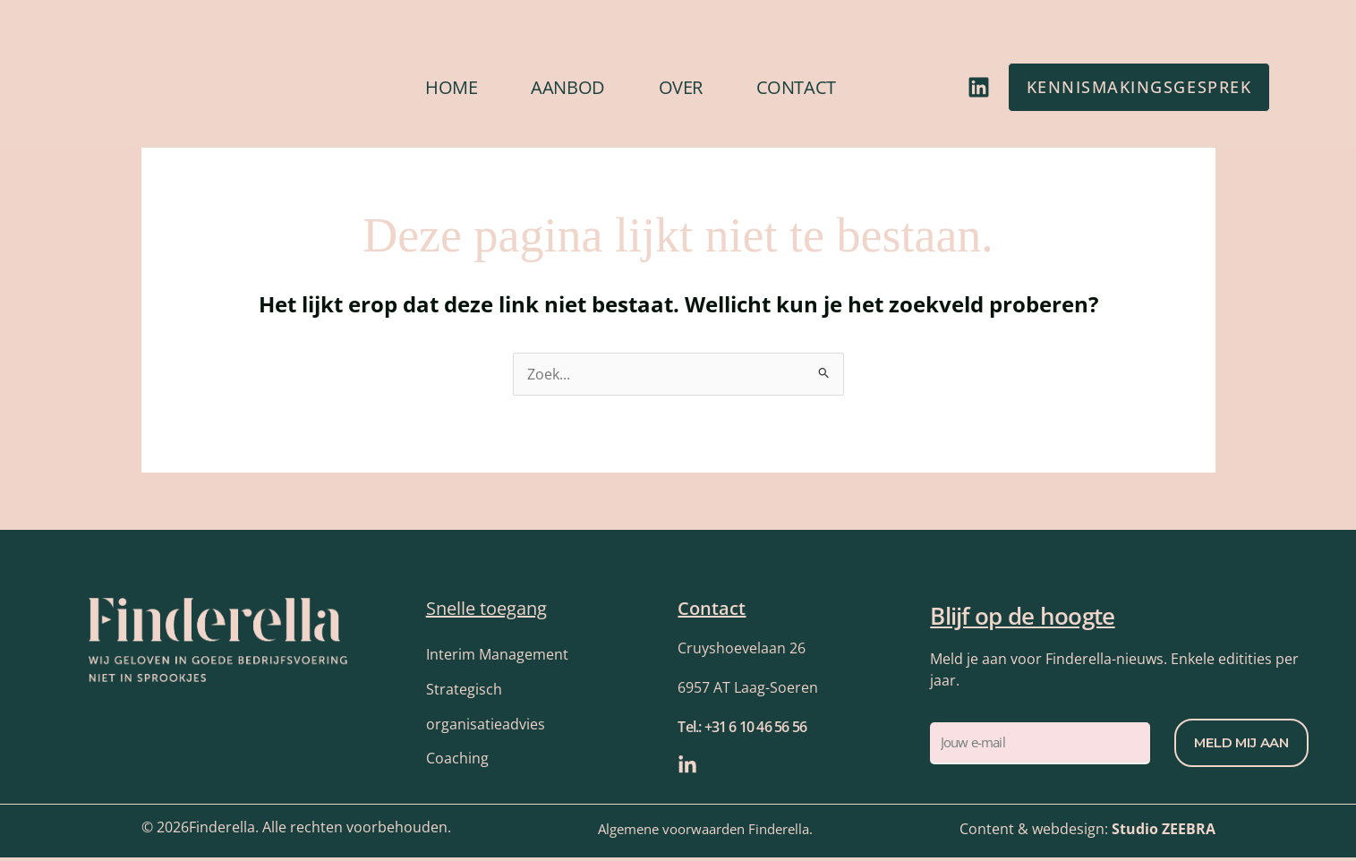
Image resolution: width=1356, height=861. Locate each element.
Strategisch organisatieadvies (485, 709)
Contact (796, 87)
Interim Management (497, 655)
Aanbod (567, 87)
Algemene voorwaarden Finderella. (705, 833)
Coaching (457, 762)
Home (451, 87)
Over (681, 87)
